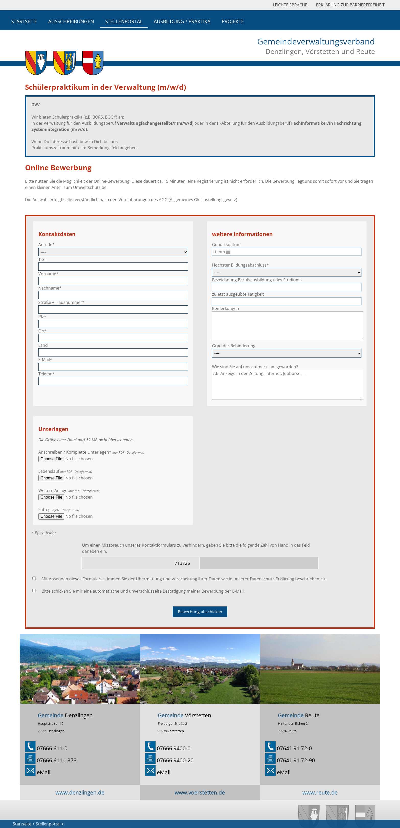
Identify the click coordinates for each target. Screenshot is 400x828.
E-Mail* (45, 359)
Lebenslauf (48, 471)
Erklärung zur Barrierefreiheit (350, 5)
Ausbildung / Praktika (182, 21)
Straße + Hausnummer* (61, 302)
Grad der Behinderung (233, 346)
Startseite (24, 21)
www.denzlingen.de (79, 792)
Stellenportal (124, 21)
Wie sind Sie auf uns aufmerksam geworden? (255, 367)
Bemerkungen (225, 308)
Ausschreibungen (71, 21)
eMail (43, 772)
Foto (42, 509)
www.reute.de (320, 792)
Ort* (42, 331)
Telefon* (46, 374)
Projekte (233, 21)
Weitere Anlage (52, 490)
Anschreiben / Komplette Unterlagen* (74, 452)
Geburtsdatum (226, 244)
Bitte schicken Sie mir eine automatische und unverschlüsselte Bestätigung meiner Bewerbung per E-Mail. (143, 591)
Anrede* (46, 244)
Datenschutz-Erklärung (272, 579)
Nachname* (50, 288)
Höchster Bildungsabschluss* (240, 265)
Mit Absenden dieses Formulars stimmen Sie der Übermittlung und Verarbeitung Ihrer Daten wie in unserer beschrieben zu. (184, 579)
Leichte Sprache (290, 5)
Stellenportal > (50, 824)
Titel (42, 259)
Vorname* (48, 274)
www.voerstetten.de (200, 792)
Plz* (42, 316)
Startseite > (24, 824)
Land (43, 345)
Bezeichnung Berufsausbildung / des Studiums (257, 280)
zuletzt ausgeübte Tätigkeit (238, 294)
